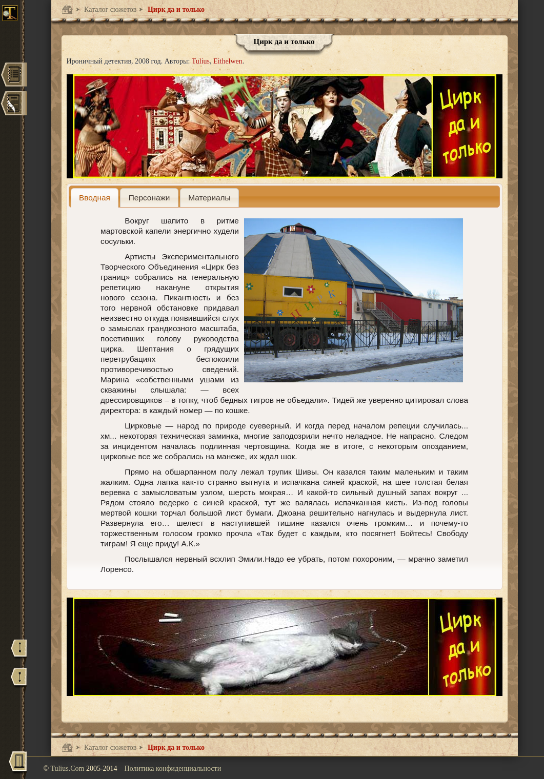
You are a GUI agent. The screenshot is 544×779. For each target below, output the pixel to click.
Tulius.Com (68, 768)
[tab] (95, 197)
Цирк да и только (175, 9)
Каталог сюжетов (110, 9)
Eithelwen (228, 61)
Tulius (201, 61)
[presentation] (94, 198)
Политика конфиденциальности (173, 768)
